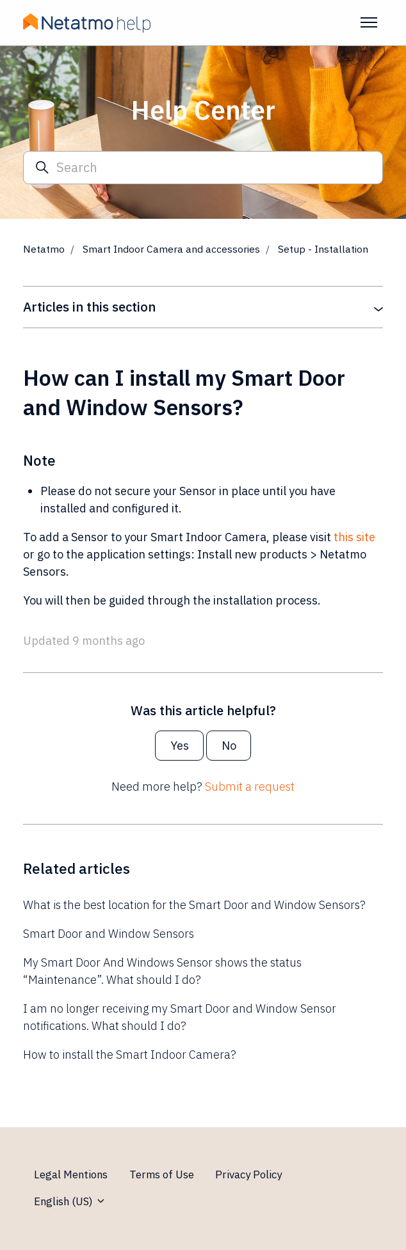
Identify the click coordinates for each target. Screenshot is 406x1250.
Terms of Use (161, 1174)
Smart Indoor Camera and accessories (171, 248)
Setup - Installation (323, 248)
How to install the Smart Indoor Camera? (129, 1054)
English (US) (70, 1201)
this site (354, 537)
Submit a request (250, 786)
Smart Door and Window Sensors (108, 933)
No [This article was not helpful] (229, 745)
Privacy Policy (248, 1174)
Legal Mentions (71, 1174)
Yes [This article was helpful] (179, 745)
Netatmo (44, 248)
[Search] (203, 168)
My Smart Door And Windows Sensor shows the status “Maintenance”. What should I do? (162, 971)
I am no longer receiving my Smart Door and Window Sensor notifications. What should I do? (179, 1017)
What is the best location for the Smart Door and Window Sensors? (194, 905)
